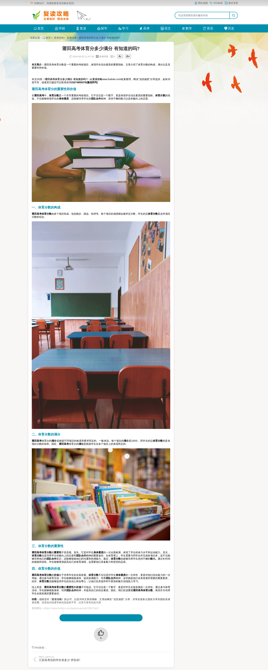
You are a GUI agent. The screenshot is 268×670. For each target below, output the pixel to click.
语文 (166, 28)
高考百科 (59, 37)
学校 (60, 28)
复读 (81, 28)
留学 (102, 28)
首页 (39, 28)
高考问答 (72, 37)
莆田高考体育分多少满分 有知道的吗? (66, 79)
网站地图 (201, 3)
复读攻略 (97, 79)
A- (120, 56)
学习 (123, 28)
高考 (145, 28)
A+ (128, 56)
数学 (187, 28)
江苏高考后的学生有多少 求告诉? (69, 658)
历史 (229, 28)
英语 (208, 28)
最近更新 (231, 3)
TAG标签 (216, 3)
